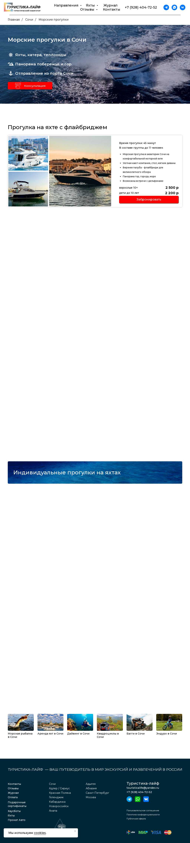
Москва (91, 797)
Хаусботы (14, 811)
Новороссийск (59, 806)
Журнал (110, 5)
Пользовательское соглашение (143, 810)
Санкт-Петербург (97, 793)
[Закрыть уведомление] (75, 831)
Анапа (53, 810)
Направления (66, 5)
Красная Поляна (60, 793)
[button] (18, 85)
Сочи (29, 19)
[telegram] (166, 7)
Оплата (13, 797)
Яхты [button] (91, 5)
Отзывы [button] (87, 9)
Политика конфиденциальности (143, 814)
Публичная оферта (136, 818)
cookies (40, 833)
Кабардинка (57, 801)
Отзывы (13, 788)
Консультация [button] (35, 86)
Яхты (11, 815)
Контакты (111, 9)
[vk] (182, 7)
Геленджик (56, 797)
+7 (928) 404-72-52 (141, 7)
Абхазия (91, 788)
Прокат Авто (16, 820)
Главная (14, 19)
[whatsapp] (174, 7)
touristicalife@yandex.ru (143, 787)
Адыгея (91, 784)
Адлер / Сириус (59, 788)
